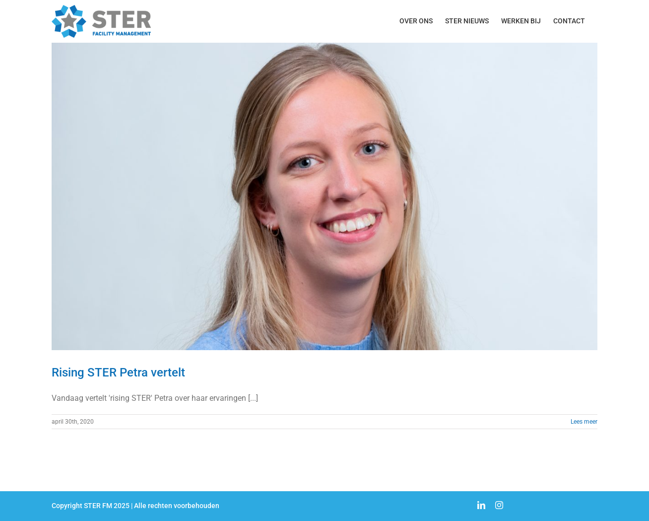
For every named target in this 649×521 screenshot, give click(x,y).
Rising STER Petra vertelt (118, 372)
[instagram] (499, 505)
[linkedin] (481, 505)
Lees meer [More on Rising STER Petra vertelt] (584, 421)
